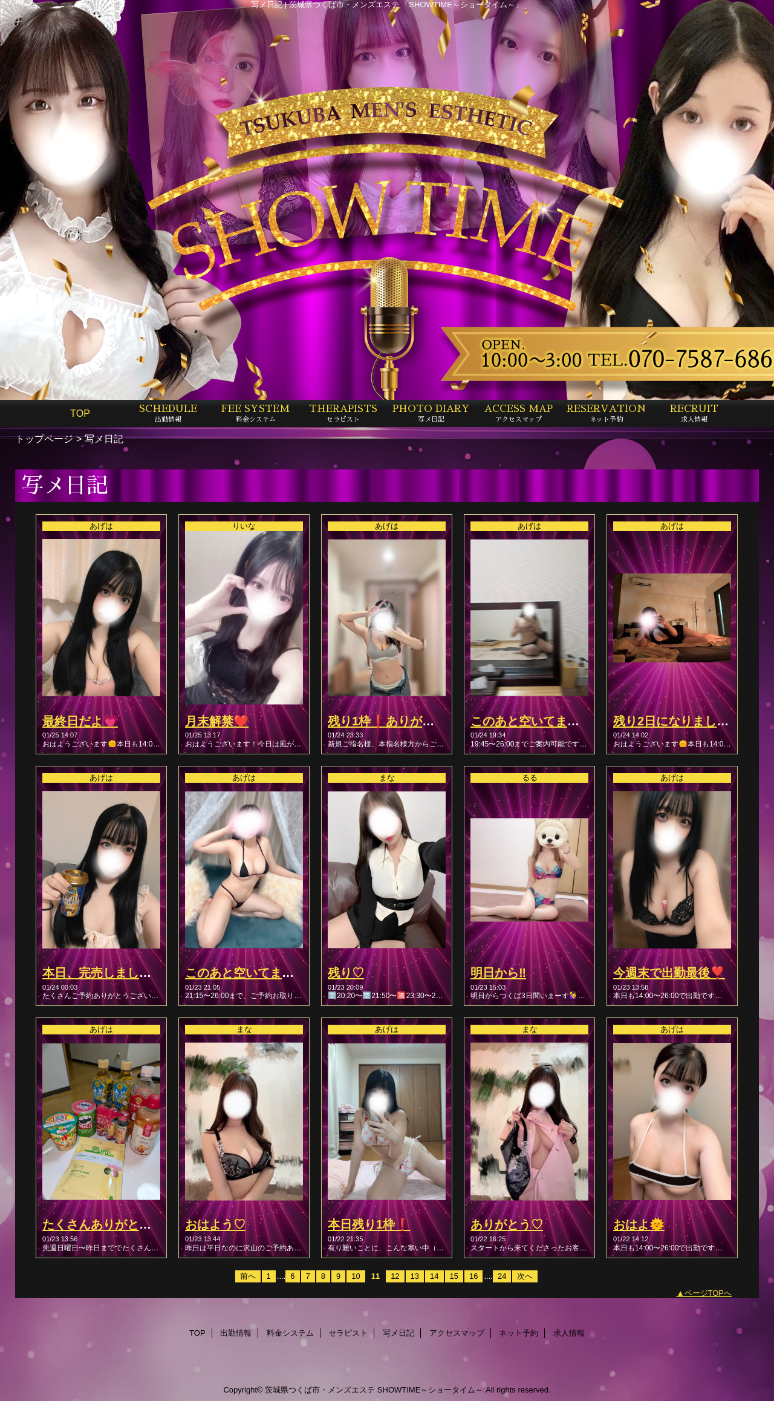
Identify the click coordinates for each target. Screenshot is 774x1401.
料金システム (290, 1332)
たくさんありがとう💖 (104, 1224)
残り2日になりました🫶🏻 (678, 721)
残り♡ (346, 972)
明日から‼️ (498, 972)
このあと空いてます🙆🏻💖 (540, 721)
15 (454, 1276)
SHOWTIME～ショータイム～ (430, 1389)
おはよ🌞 (639, 1224)
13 (415, 1276)
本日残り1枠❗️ (369, 1224)
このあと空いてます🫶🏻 (247, 972)
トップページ (44, 438)
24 (502, 1276)
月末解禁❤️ (217, 721)
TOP (80, 413)
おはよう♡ (215, 1224)
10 (355, 1276)
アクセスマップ (456, 1332)
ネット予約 (518, 1332)
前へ (248, 1276)
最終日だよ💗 (80, 721)
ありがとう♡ (506, 1224)
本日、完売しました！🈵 (110, 972)
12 (395, 1276)
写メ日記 (398, 1332)
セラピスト (348, 1332)
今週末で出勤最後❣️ (669, 972)
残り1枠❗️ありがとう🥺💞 (402, 721)
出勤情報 (236, 1332)
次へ (525, 1276)
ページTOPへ (708, 1293)
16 (473, 1276)
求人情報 (569, 1332)
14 (434, 1276)
